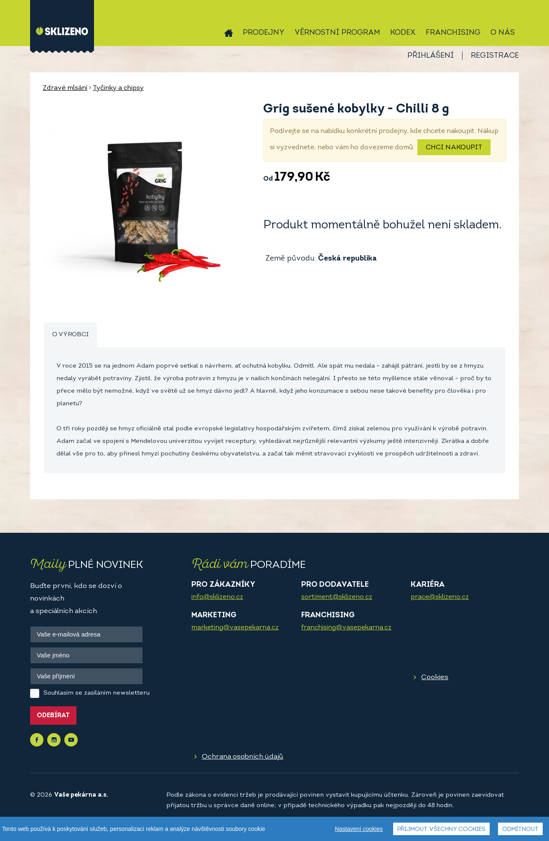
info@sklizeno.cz (217, 597)
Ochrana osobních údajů (242, 756)
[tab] (70, 335)
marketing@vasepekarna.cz (235, 627)
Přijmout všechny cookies (441, 829)
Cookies (434, 677)
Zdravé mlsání (65, 88)
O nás (503, 33)
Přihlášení (430, 56)
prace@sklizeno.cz (440, 597)
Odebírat (53, 716)
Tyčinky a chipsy (118, 88)
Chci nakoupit (454, 147)
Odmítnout (520, 829)
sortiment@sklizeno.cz (336, 597)
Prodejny (264, 33)
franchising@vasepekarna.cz (346, 627)
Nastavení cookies (359, 829)
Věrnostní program (337, 33)
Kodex (403, 33)
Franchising (453, 33)
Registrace (495, 56)
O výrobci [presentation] (70, 335)
